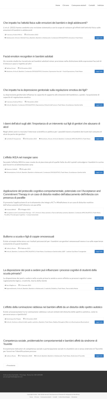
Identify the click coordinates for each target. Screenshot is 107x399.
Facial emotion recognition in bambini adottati (28, 56)
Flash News (79, 38)
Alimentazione (11, 172)
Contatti (92, 5)
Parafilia (7, 215)
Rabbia (55, 322)
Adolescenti (10, 38)
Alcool (50, 139)
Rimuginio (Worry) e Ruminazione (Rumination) (73, 322)
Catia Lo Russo (11, 248)
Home (58, 5)
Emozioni (72, 38)
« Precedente (10, 365)
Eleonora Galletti (11, 169)
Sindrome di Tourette (78, 356)
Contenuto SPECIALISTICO (73, 139)
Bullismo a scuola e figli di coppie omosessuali (28, 236)
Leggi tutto (99, 38)
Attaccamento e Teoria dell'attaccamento (54, 213)
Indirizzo (100, 5)
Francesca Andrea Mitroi (14, 102)
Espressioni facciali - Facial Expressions (62, 71)
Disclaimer (74, 397)
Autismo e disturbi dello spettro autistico (25, 322)
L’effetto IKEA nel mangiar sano (20, 157)
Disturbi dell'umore (50, 105)
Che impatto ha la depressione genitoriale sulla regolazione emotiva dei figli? (45, 90)
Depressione (40, 105)
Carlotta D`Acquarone (13, 139)
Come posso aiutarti (79, 5)
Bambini (32, 38)
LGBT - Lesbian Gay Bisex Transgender (74, 251)
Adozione (9, 71)
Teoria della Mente (72, 288)
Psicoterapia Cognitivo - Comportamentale (24, 215)
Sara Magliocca (11, 285)
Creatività (47, 288)
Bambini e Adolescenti (43, 38)
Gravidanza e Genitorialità (74, 105)
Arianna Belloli (11, 209)
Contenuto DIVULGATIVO (59, 38)
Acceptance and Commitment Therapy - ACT (20, 213)
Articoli (17, 38)
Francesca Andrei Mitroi (14, 34)
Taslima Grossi (11, 68)
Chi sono (66, 5)
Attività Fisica (24, 38)
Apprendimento (11, 288)
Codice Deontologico (64, 397)
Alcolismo (44, 139)
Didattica (54, 288)
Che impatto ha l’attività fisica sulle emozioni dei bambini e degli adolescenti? (45, 22)
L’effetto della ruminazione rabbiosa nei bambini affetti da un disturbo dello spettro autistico (52, 307)
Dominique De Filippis (13, 319)
